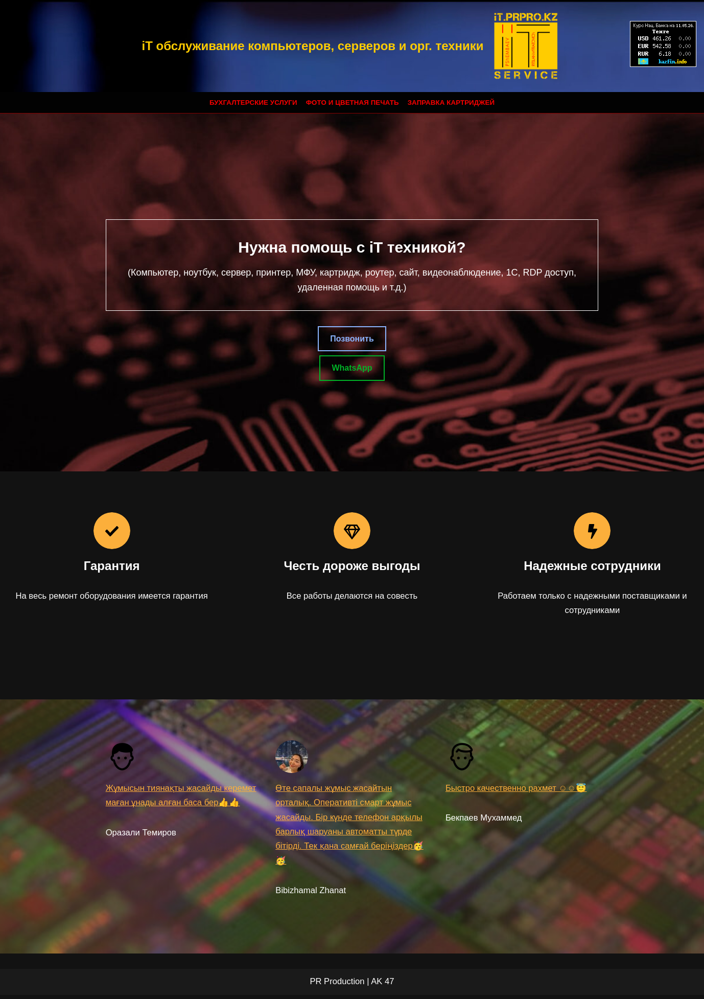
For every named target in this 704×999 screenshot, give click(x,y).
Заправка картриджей (453, 102)
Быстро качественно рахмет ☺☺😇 (517, 789)
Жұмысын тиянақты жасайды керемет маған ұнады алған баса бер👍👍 (181, 804)
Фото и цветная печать (352, 102)
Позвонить (352, 338)
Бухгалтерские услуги (251, 102)
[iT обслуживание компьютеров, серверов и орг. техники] (352, 46)
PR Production (337, 986)
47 (389, 986)
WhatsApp (352, 368)
